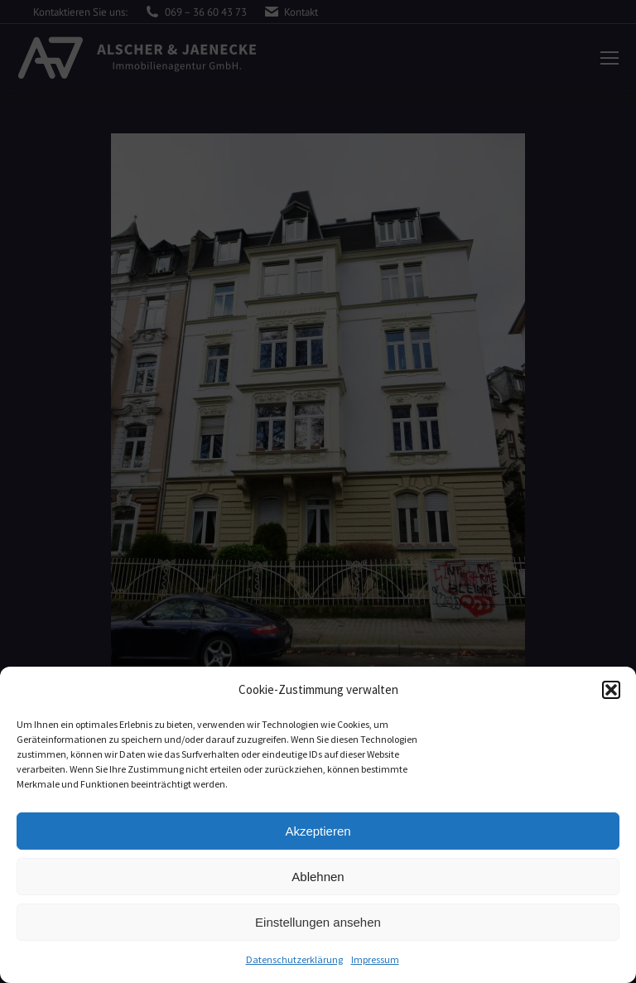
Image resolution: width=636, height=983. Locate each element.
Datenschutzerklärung (294, 959)
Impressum (375, 959)
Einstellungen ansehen (318, 922)
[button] (611, 690)
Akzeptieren (317, 831)
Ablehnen (318, 877)
